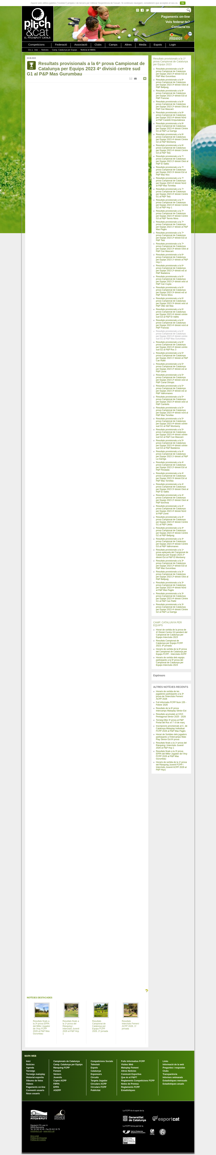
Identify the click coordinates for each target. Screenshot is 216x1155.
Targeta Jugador (99, 1080)
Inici (36, 50)
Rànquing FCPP (61, 1067)
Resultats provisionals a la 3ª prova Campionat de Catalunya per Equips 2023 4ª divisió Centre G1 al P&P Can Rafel (172, 597)
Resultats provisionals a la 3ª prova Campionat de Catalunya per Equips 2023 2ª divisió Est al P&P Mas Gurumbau (171, 564)
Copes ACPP (59, 1080)
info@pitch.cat (36, 1131)
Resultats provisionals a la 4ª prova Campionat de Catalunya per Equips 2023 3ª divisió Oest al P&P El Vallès (172, 488)
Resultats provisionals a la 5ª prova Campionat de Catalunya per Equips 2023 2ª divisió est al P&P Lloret (171, 368)
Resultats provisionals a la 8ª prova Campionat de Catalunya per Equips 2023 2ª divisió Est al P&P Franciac (171, 94)
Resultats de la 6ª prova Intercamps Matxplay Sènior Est (171, 709)
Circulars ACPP (98, 1084)
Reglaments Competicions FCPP (138, 1080)
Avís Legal (35, 1136)
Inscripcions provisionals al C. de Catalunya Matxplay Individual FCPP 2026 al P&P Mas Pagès (171, 728)
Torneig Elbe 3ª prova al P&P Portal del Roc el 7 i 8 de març (170, 721)
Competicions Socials (102, 1061)
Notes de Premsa (130, 1084)
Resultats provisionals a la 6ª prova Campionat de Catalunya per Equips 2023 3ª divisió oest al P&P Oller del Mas (172, 302)
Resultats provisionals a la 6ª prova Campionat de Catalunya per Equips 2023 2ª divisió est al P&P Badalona (171, 269)
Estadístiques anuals (173, 1084)
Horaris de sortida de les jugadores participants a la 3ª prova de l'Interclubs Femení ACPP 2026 (170, 695)
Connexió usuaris (35, 1090)
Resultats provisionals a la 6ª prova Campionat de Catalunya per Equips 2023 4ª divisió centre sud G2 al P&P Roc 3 (171, 346)
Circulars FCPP (98, 1087)
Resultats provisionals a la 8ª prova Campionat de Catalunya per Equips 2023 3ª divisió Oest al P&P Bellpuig (172, 83)
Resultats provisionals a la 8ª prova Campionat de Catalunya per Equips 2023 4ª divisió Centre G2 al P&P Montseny (172, 138)
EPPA (56, 1087)
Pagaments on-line (35, 1087)
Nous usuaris (33, 1093)
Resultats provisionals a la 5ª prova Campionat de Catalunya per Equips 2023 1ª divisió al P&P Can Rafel (172, 357)
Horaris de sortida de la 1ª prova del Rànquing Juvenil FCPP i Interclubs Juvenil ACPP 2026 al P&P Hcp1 (171, 766)
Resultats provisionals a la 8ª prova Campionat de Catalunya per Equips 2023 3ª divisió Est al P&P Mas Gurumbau (171, 73)
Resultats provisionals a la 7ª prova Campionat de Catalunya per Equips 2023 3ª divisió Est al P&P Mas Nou (171, 171)
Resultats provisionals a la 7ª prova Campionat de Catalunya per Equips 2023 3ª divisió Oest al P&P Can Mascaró (172, 247)
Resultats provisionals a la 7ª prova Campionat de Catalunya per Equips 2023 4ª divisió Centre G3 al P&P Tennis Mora (172, 215)
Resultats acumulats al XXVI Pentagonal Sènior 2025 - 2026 (171, 715)
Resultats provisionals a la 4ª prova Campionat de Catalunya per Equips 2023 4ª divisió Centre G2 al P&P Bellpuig (172, 532)
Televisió (95, 1064)
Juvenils (57, 1077)
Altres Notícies (128, 1071)
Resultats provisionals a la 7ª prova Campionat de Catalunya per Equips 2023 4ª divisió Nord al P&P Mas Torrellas (171, 182)
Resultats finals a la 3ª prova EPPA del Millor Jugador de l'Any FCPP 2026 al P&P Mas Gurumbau (171, 755)
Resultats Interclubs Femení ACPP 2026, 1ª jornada (130, 1025)
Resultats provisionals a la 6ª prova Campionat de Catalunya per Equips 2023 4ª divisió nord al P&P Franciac (172, 324)
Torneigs (30, 1071)
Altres (128, 44)
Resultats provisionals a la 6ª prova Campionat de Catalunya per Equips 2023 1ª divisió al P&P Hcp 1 (172, 258)
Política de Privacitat (39, 1138)
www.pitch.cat (48, 1131)
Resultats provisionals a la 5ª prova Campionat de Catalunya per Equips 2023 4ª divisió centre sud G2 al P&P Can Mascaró (171, 433)
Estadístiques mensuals (175, 1080)
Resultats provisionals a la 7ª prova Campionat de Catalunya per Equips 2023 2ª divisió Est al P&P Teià (171, 237)
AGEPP (57, 1090)
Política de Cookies (38, 1140)
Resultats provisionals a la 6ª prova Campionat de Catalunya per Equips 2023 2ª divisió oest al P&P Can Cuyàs (172, 280)
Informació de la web (173, 1064)
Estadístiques (128, 1090)
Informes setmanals (173, 1077)
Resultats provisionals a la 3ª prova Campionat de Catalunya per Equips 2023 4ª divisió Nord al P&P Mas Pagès (171, 586)
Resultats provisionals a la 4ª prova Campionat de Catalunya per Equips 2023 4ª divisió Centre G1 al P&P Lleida (172, 521)
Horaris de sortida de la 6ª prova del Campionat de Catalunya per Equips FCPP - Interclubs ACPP (171, 651)
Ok (182, 3)
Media (142, 44)
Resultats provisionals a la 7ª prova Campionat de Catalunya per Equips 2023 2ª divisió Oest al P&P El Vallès (172, 160)
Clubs (98, 44)
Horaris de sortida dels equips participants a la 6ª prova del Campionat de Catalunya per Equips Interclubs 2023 (170, 661)
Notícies (44, 50)
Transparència (170, 1074)
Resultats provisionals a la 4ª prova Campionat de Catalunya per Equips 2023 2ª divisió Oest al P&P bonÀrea (172, 499)
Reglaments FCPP (130, 1087)
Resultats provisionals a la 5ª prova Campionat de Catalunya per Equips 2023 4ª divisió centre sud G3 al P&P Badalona (171, 444)
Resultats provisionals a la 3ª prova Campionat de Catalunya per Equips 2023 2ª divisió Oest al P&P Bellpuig (172, 575)
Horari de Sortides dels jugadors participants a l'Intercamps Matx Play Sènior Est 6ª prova (171, 737)
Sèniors (57, 1074)
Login (172, 44)
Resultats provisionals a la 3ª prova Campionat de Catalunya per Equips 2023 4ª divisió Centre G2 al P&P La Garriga (172, 608)
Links (165, 1061)
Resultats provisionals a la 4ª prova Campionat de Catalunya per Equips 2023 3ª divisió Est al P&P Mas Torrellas (171, 477)
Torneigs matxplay (35, 1074)
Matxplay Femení (130, 1067)
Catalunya (96, 1071)
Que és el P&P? (129, 1077)
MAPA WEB (30, 1056)
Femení (57, 1071)
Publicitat (95, 1090)
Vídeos (29, 1084)
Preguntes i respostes (174, 1067)
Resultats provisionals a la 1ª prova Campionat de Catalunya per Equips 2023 (170, 61)
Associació (80, 44)
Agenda (30, 1067)
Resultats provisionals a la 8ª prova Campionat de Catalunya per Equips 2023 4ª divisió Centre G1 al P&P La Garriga (172, 127)
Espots (158, 44)
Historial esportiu (35, 1077)
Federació (61, 44)
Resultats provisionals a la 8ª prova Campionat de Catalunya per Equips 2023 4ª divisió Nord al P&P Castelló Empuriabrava (171, 116)
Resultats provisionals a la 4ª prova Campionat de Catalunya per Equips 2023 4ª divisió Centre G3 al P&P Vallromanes (172, 543)
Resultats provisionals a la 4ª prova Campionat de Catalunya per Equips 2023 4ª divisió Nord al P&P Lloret (171, 510)
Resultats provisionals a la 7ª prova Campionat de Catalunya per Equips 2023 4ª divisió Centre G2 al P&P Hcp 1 (172, 204)
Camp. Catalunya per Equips (64, 50)
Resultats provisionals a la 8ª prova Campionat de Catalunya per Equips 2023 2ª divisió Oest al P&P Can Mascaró (172, 105)
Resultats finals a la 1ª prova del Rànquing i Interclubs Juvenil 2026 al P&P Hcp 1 (171, 745)
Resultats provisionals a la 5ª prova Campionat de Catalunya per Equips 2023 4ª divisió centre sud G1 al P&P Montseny (171, 422)
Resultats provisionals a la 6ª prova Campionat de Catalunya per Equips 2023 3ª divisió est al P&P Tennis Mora (171, 291)
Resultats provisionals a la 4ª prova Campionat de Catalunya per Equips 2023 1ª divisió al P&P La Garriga (172, 455)
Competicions (36, 44)
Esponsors (96, 1074)
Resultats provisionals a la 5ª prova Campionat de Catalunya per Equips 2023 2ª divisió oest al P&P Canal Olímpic (172, 379)
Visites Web (127, 1064)
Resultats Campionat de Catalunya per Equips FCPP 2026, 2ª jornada (100, 1026)
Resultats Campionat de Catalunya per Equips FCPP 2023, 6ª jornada (169, 643)
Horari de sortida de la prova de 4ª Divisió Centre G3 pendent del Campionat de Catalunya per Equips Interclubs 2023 (171, 633)
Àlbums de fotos (34, 1080)
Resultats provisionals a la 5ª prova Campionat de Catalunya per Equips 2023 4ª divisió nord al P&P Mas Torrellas (172, 411)
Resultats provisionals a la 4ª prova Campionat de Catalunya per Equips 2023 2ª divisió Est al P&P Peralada (171, 466)
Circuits (95, 1077)
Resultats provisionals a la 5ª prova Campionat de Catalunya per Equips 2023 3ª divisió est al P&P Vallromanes (171, 390)
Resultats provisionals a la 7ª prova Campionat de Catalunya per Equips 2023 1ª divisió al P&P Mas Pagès (172, 226)
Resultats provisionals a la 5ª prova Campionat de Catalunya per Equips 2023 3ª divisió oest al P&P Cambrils (172, 401)
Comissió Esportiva (131, 1074)
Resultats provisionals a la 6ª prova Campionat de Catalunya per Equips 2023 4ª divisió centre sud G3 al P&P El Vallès (171, 313)
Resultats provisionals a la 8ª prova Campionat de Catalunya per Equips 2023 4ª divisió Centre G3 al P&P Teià (172, 149)
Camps (113, 44)
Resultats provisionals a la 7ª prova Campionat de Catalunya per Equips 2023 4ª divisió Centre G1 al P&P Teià (172, 193)
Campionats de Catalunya (66, 1061)
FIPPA (56, 1084)
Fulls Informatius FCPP (133, 1061)
